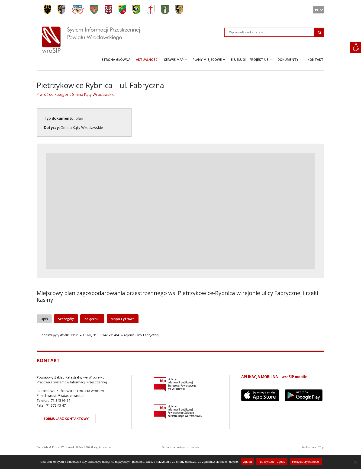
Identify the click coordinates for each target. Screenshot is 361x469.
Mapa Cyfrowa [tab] (123, 319)
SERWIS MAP (174, 59)
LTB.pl (320, 447)
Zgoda (247, 461)
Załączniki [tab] (92, 319)
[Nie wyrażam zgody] (355, 462)
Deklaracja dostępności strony (180, 447)
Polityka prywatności (305, 461)
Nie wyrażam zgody (272, 461)
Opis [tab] (44, 319)
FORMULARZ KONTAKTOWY (66, 418)
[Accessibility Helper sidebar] (355, 47)
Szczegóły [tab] (66, 319)
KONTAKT (315, 59)
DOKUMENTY (287, 59)
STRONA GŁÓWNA (116, 59)
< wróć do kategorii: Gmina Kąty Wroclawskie (75, 94)
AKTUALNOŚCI (147, 59)
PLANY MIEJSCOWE (207, 59)
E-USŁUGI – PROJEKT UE (249, 59)
